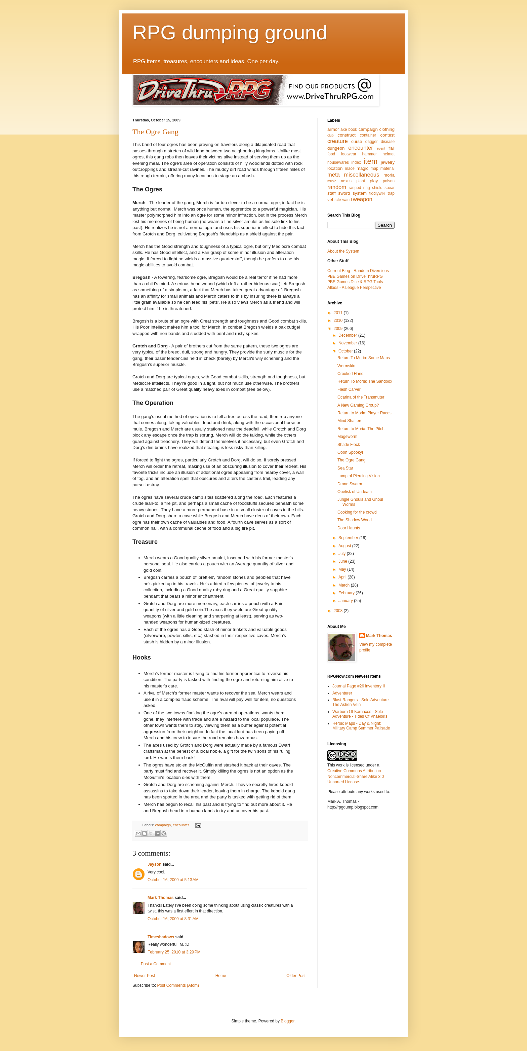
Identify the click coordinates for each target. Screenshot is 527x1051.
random (336, 187)
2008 (339, 610)
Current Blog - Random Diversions (358, 270)
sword (344, 193)
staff (331, 193)
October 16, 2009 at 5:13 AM (173, 879)
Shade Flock (348, 444)
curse (356, 141)
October (346, 351)
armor (333, 129)
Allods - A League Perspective (354, 287)
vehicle (334, 199)
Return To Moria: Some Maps (363, 357)
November (348, 343)
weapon (362, 199)
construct (346, 135)
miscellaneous (361, 175)
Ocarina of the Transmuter (360, 397)
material (387, 168)
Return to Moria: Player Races (364, 413)
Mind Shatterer (350, 420)
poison (389, 181)
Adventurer (342, 693)
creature (337, 141)
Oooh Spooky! (350, 452)
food (331, 154)
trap (391, 193)
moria (389, 175)
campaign (163, 825)
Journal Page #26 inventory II (358, 686)
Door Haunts (348, 528)
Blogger (287, 1021)
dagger (371, 141)
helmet (388, 154)
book (353, 129)
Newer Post (144, 975)
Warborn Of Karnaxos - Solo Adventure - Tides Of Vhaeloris (359, 714)
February (347, 593)
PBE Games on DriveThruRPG (355, 276)
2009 (339, 328)
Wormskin (346, 366)
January (346, 600)
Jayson (154, 864)
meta (333, 175)
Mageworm (347, 436)
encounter (181, 825)
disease (388, 141)
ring (366, 187)
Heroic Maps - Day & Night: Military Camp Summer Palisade (361, 725)
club (330, 135)
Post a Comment (156, 964)
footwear (349, 154)
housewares (338, 162)
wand (347, 199)
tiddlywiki (377, 193)
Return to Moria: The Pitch (360, 428)
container (368, 135)
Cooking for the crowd (357, 512)
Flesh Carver (349, 389)
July (342, 553)
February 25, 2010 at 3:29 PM (174, 952)
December (348, 335)
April (343, 577)
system (360, 193)
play (374, 180)
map (374, 168)
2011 (339, 312)
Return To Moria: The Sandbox (364, 381)
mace (350, 168)
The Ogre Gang (155, 131)
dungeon (335, 148)
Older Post (296, 975)
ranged (355, 187)
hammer (369, 154)
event (381, 148)
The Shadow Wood (354, 520)
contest (387, 135)
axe (343, 129)
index (356, 162)
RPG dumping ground (229, 32)
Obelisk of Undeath (354, 491)
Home (220, 975)
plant (360, 181)
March (344, 585)
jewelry (388, 162)
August (345, 545)
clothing (387, 129)
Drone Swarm (349, 484)
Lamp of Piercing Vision (358, 476)
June (343, 561)
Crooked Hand (350, 373)
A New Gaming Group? (358, 405)
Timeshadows (161, 937)
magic (362, 168)
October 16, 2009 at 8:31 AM (173, 918)
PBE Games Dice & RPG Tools (355, 281)
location (334, 168)
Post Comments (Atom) (178, 985)
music (331, 181)
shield (377, 187)
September (348, 537)
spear (389, 187)
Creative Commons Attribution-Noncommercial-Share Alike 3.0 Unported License (355, 776)
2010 (339, 320)
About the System (343, 251)
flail (392, 148)
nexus (346, 181)
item (370, 161)
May (342, 569)
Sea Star (345, 468)
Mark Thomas (160, 897)
